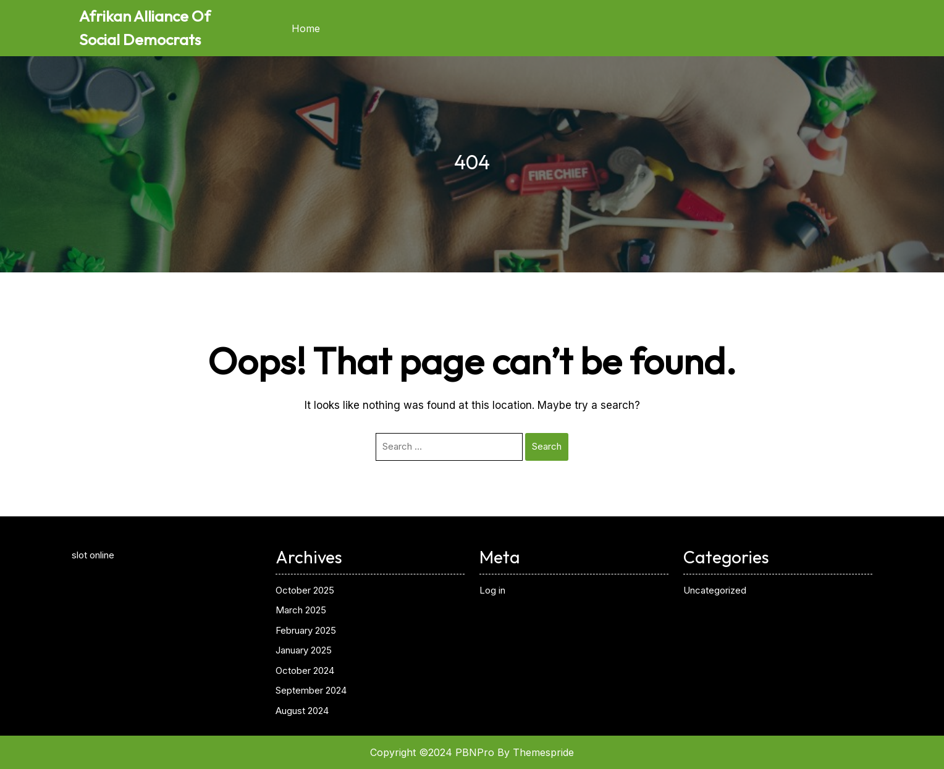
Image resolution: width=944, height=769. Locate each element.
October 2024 (305, 670)
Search (547, 446)
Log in (492, 590)
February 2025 (306, 630)
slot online (93, 555)
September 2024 (311, 690)
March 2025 (301, 610)
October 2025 (305, 590)
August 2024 (302, 710)
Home (306, 28)
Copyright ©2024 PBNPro (432, 752)
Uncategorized (714, 590)
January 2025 (304, 650)
